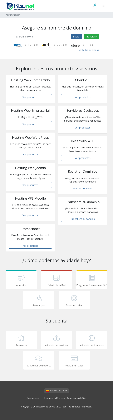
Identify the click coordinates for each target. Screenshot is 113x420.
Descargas (38, 300)
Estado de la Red (56, 280)
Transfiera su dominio (82, 219)
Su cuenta (21, 340)
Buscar (76, 36)
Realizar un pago (74, 360)
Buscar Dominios (82, 188)
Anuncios (21, 280)
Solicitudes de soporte (38, 360)
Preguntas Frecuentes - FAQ (91, 280)
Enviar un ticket (74, 300)
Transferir (91, 36)
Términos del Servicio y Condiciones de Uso (65, 398)
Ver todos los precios (89, 50)
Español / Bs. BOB (56, 390)
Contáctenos (33, 398)
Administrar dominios (91, 340)
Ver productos (30, 97)
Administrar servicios (56, 340)
